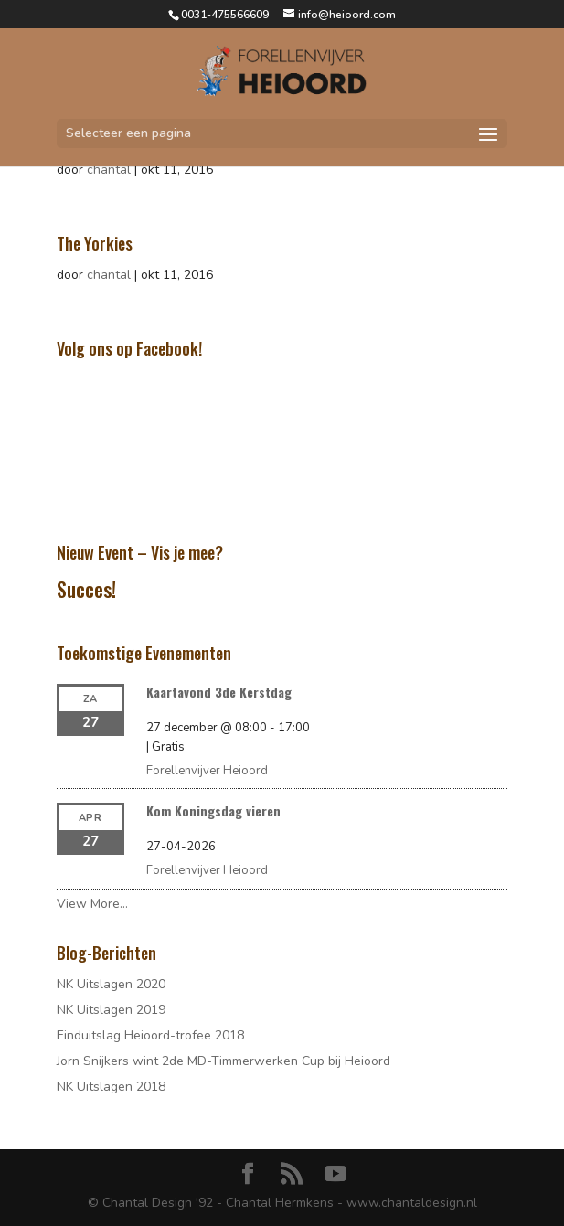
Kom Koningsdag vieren (213, 810)
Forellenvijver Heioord (207, 770)
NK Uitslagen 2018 (111, 1086)
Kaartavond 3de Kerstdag (219, 691)
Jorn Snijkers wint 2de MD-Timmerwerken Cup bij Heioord (223, 1061)
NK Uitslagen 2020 (111, 984)
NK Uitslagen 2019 (111, 1009)
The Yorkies (95, 243)
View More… (92, 903)
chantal (109, 169)
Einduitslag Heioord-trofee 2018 (150, 1035)
